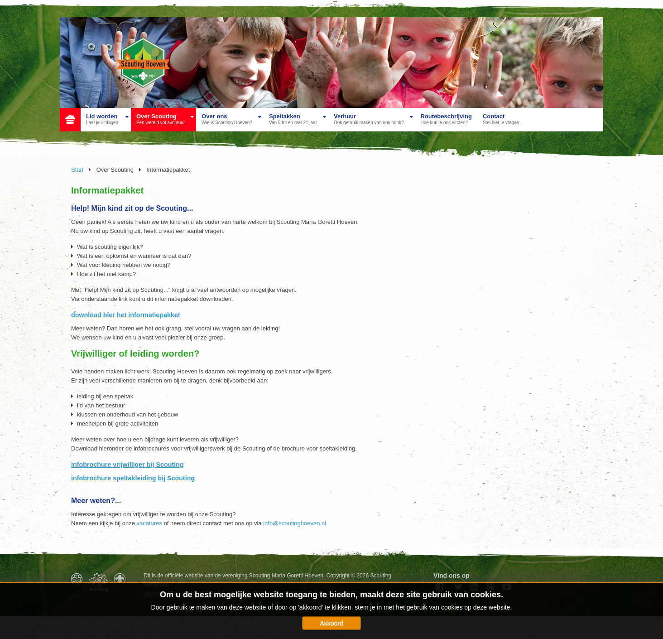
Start (77, 169)
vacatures (149, 523)
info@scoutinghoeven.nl (294, 523)
